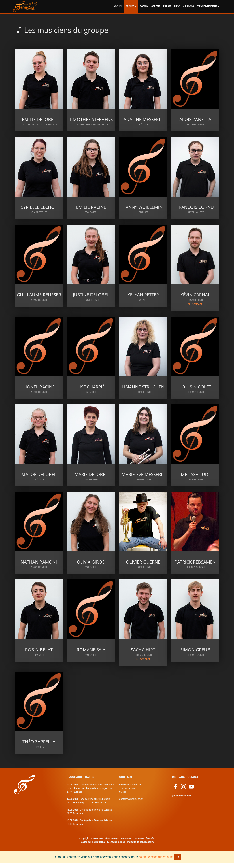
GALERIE (155, 6)
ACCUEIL (118, 6)
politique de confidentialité (156, 857)
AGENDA (144, 6)
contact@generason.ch (131, 799)
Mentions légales (116, 842)
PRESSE (167, 6)
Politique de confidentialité (140, 842)
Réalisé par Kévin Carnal (92, 842)
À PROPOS (188, 6)
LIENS (177, 6)
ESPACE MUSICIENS (208, 6)
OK (177, 857)
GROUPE (131, 6)
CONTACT (195, 304)
